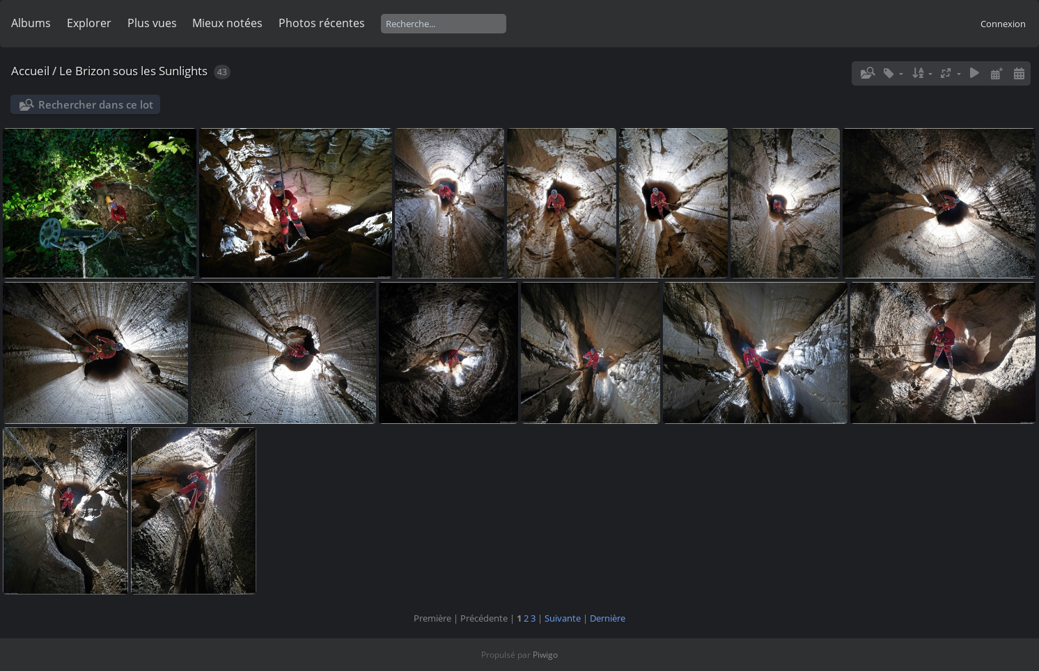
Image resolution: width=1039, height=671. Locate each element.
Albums (31, 23)
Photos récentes (322, 23)
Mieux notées (227, 23)
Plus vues (152, 23)
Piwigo (545, 655)
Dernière (607, 618)
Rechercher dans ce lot (95, 104)
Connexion (1003, 23)
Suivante (563, 618)
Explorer (89, 23)
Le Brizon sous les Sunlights (133, 71)
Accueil (30, 71)
